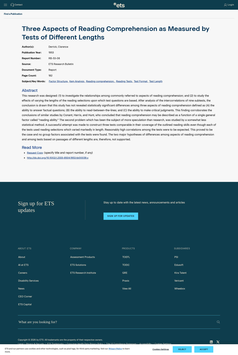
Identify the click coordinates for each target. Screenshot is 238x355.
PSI (176, 257)
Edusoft (178, 265)
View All (126, 288)
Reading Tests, (124, 81)
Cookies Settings (163, 344)
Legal (20, 344)
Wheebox (179, 288)
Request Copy (35, 152)
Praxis (125, 280)
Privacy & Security (35, 344)
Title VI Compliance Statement (121, 344)
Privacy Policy (115, 349)
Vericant (179, 280)
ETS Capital (25, 304)
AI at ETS (23, 265)
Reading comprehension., (101, 81)
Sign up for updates (120, 216)
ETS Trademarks (55, 344)
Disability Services (28, 280)
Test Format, (141, 81)
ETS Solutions (78, 265)
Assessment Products (82, 257)
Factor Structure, (59, 81)
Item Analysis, (77, 81)
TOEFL (126, 257)
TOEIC (126, 265)
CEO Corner (25, 296)
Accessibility (145, 344)
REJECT (182, 349)
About (21, 257)
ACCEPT (204, 349)
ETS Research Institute (83, 272)
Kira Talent (180, 272)
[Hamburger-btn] (5, 5)
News (21, 288)
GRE (124, 272)
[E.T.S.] (119, 5)
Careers (22, 272)
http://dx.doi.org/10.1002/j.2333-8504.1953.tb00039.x (57, 157)
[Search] (218, 322)
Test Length (155, 81)
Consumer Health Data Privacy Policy (85, 344)
